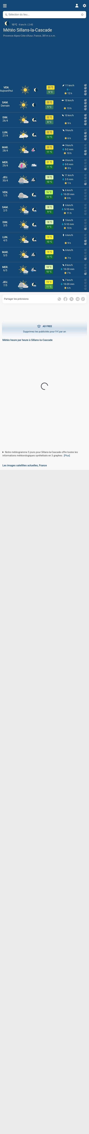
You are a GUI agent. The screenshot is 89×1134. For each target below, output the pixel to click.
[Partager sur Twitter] (71, 299)
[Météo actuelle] (44, 23)
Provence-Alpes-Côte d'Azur (18, 35)
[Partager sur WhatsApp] (59, 299)
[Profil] (77, 5)
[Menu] (5, 6)
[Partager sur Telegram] (77, 299)
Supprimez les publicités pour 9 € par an (44, 328)
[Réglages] (84, 5)
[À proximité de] (82, 14)
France (37, 35)
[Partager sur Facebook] (65, 299)
